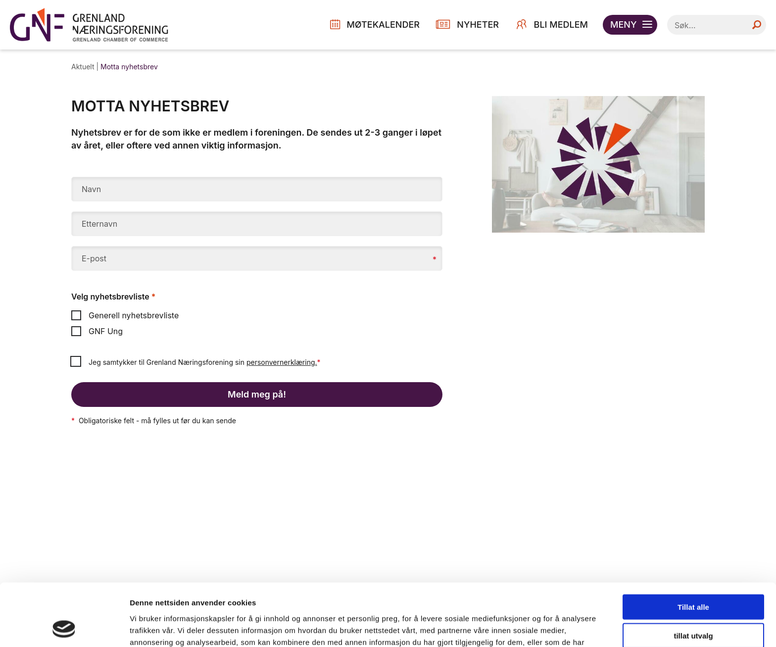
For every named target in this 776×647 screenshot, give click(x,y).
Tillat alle (693, 548)
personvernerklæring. (281, 362)
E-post (94, 258)
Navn (91, 189)
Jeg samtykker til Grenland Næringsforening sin (205, 362)
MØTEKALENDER (383, 24)
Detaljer (527, 627)
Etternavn (99, 224)
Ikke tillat (693, 606)
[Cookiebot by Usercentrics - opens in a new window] (64, 627)
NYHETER (478, 24)
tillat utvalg (693, 577)
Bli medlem (561, 24)
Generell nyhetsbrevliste (125, 315)
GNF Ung (97, 331)
